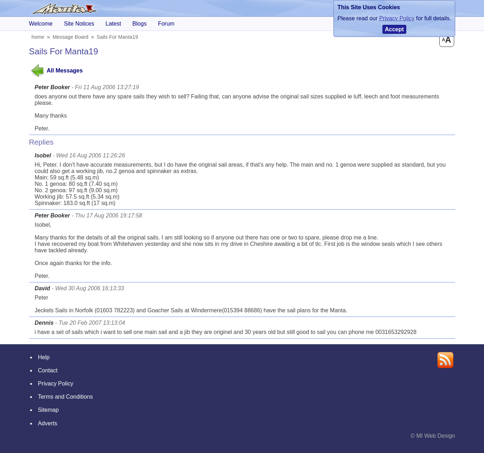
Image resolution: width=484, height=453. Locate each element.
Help (44, 357)
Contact (48, 370)
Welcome (41, 24)
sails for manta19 (118, 37)
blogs (139, 24)
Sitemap (48, 410)
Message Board (71, 37)
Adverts (47, 423)
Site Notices (79, 24)
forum (166, 24)
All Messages (65, 71)
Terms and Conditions (65, 397)
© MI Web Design (432, 436)
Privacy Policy (56, 384)
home (38, 37)
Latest (113, 24)
